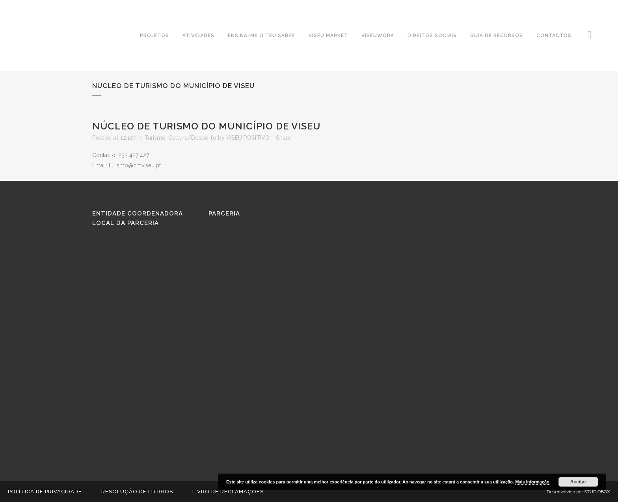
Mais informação (532, 482)
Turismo (155, 138)
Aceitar (578, 482)
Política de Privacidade (45, 492)
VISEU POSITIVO (248, 138)
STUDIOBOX (597, 492)
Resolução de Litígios (137, 492)
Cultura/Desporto (192, 138)
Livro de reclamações (228, 492)
